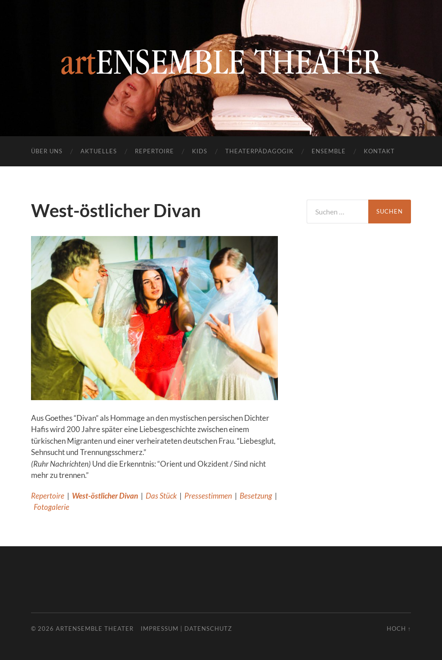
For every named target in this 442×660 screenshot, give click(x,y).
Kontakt (379, 151)
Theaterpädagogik (259, 151)
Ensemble (329, 151)
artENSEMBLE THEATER (95, 628)
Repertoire (154, 151)
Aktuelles (98, 151)
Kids (199, 151)
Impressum (160, 628)
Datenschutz (208, 628)
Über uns (47, 151)
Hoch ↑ (399, 628)
